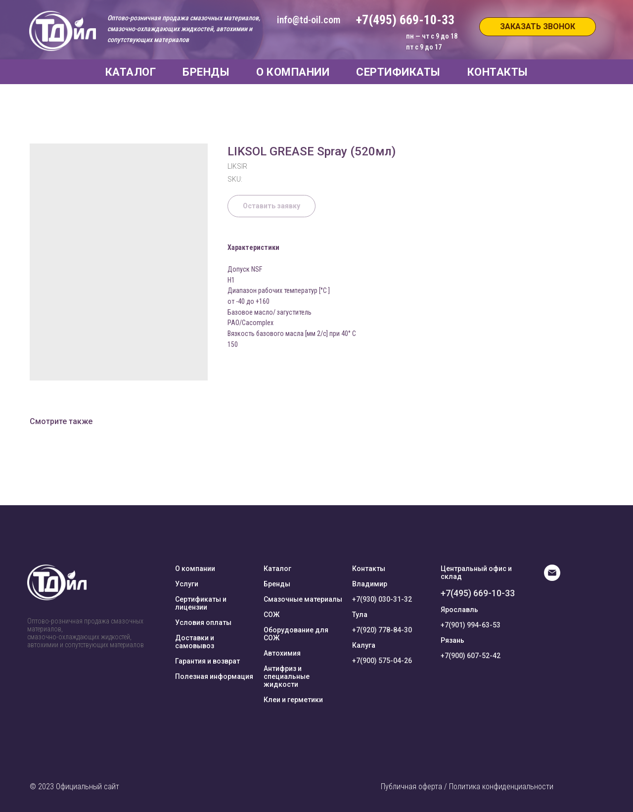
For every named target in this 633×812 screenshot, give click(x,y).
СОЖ (271, 615)
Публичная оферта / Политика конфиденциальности (467, 786)
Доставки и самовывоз (194, 642)
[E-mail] (552, 578)
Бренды (277, 584)
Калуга (363, 645)
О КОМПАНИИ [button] (292, 72)
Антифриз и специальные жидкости (287, 676)
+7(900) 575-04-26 (382, 661)
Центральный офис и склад (476, 572)
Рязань (452, 640)
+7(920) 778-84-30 (382, 630)
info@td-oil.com (308, 20)
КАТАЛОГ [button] (130, 72)
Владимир (369, 584)
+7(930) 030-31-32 (382, 599)
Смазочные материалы (303, 599)
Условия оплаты (203, 622)
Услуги (186, 584)
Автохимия (282, 653)
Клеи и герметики (293, 700)
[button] (537, 26)
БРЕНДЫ (205, 72)
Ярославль (459, 610)
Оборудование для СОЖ (296, 634)
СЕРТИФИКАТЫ (398, 72)
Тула (359, 615)
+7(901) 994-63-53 (470, 625)
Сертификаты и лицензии (200, 603)
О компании (195, 569)
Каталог (277, 569)
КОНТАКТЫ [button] (497, 72)
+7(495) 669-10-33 (478, 593)
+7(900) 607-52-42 (470, 656)
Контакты (368, 569)
